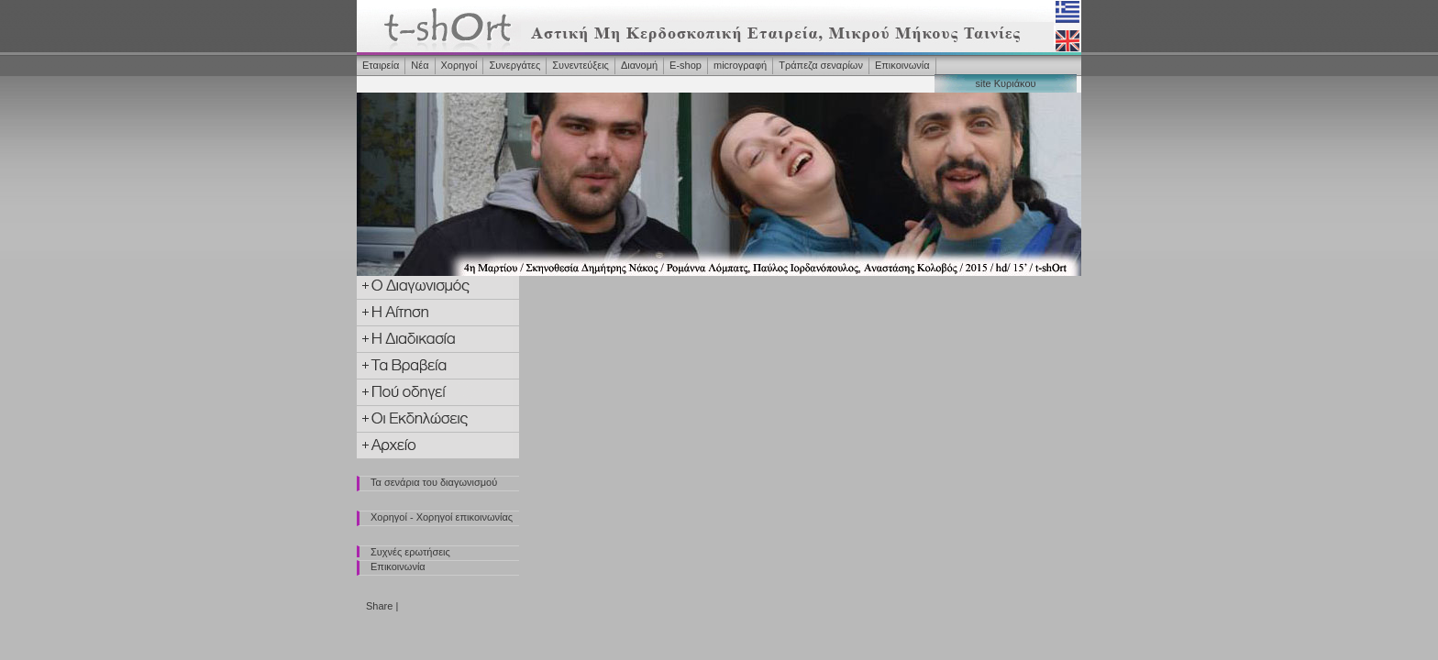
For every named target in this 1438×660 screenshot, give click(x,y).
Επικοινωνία (902, 65)
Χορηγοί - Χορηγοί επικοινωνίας (442, 517)
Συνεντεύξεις (580, 65)
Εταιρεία (380, 65)
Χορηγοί (459, 65)
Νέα (419, 65)
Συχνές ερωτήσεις (410, 551)
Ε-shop (685, 65)
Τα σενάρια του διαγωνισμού (434, 482)
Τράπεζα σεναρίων (821, 65)
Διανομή (639, 65)
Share (379, 605)
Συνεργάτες (514, 65)
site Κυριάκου (1005, 83)
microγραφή (740, 65)
